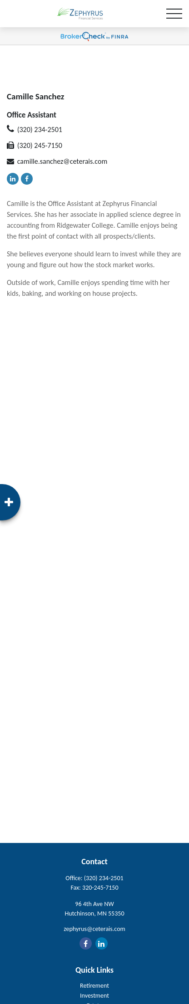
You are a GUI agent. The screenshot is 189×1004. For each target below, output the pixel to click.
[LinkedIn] (13, 179)
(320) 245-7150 (39, 145)
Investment (94, 995)
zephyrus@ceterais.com (94, 929)
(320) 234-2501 (39, 129)
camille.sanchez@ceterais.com (62, 161)
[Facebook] (27, 179)
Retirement (94, 985)
